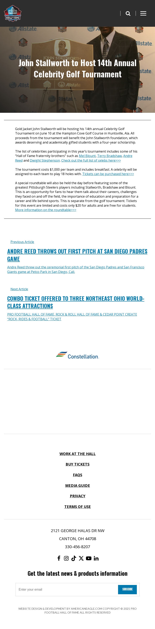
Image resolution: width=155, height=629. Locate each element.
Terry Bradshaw (109, 156)
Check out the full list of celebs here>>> (91, 160)
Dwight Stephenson (45, 160)
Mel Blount (87, 156)
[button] (128, 13)
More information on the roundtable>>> (45, 210)
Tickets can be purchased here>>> (108, 174)
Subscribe (127, 589)
